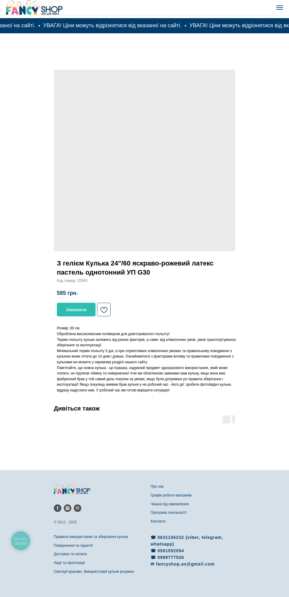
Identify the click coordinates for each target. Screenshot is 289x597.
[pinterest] (77, 508)
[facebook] (57, 508)
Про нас (157, 486)
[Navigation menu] (279, 7)
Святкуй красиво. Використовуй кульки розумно (94, 571)
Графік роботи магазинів (171, 495)
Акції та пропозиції (69, 563)
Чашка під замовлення (170, 504)
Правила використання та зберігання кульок (91, 537)
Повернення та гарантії (73, 545)
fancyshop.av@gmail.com (185, 564)
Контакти (158, 521)
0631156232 (171, 537)
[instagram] (67, 508)
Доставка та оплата (70, 554)
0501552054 (170, 550)
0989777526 (170, 557)
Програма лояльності (169, 512)
